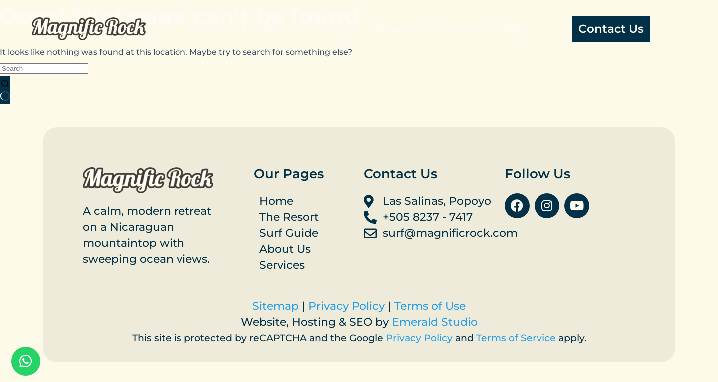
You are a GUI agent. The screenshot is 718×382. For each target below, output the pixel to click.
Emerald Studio (435, 322)
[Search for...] (44, 68)
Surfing (335, 29)
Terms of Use (430, 306)
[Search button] (5, 90)
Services (463, 29)
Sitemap (275, 306)
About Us (398, 29)
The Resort (268, 29)
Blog (516, 29)
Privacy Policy (346, 306)
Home (205, 29)
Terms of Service (516, 338)
